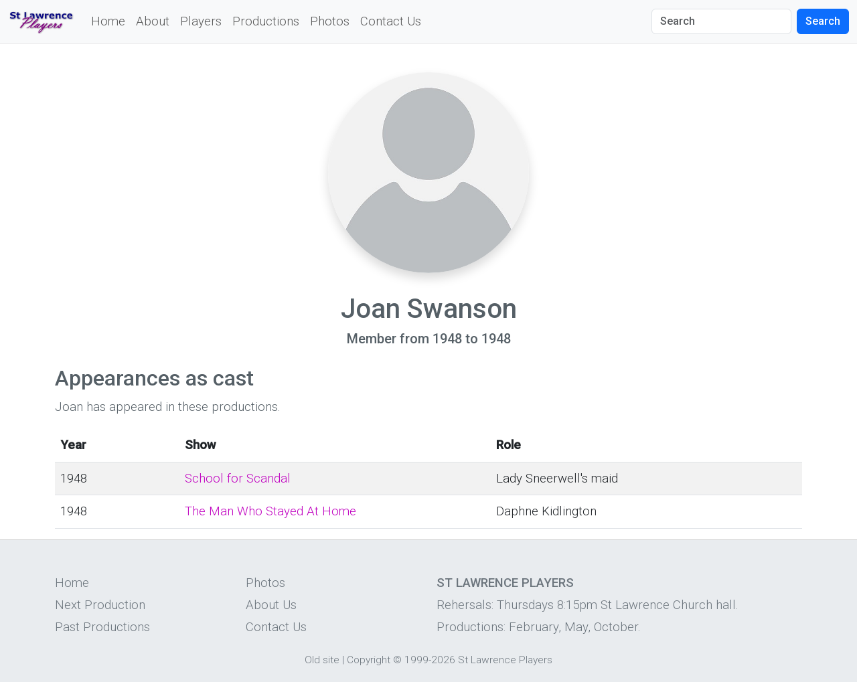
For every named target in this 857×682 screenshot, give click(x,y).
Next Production (100, 605)
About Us (271, 605)
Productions (265, 21)
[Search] (721, 21)
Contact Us (390, 21)
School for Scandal (238, 478)
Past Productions (102, 627)
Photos (329, 21)
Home (108, 21)
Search (822, 21)
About (152, 21)
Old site (322, 660)
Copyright (368, 660)
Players (201, 21)
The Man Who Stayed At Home (270, 511)
